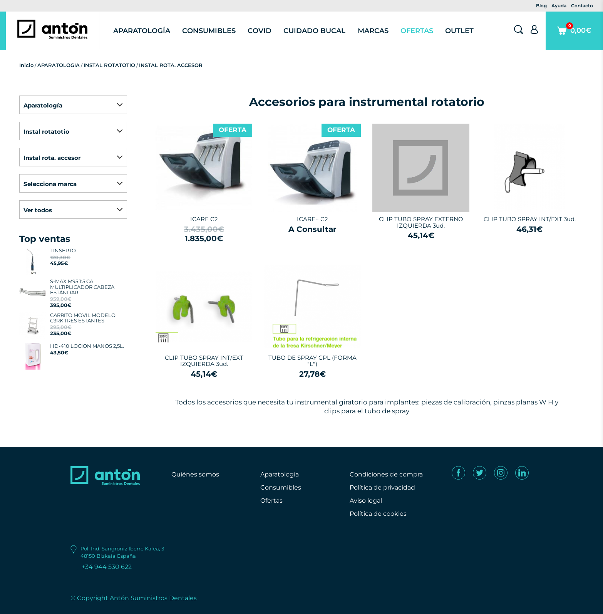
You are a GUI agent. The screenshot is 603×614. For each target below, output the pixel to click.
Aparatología (141, 31)
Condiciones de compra (386, 474)
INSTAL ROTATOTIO (109, 65)
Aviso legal (366, 500)
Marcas (373, 31)
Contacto (582, 5)
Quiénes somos (195, 474)
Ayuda (558, 5)
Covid (259, 31)
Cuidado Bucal (314, 31)
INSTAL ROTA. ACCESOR (171, 65)
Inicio (26, 65)
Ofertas (416, 31)
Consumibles (209, 31)
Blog (541, 5)
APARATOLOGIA (58, 65)
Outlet (459, 31)
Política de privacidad (382, 487)
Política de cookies (378, 513)
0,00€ (574, 36)
